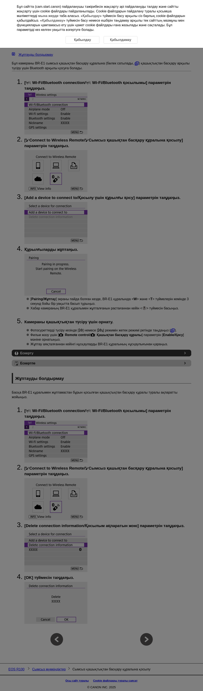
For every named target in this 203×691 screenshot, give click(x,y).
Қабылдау (91, 16)
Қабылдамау (52, 20)
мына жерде (48, 16)
